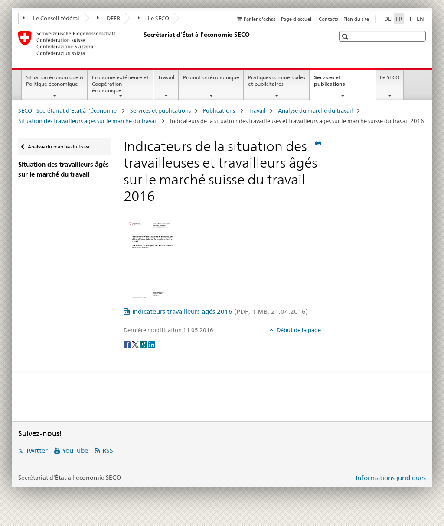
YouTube (75, 450)
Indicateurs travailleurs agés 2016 (220, 311)
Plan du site (356, 19)
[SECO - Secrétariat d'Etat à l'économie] (141, 43)
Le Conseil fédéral (51, 18)
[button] (346, 36)
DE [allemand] (387, 18)
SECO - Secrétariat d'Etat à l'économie (68, 110)
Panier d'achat (259, 19)
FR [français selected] (399, 18)
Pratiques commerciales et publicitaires (276, 80)
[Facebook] (128, 344)
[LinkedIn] (151, 344)
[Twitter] (136, 344)
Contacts (328, 19)
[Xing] (144, 344)
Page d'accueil (297, 19)
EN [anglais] (420, 18)
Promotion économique (211, 77)
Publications (219, 110)
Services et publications (338, 83)
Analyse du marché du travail (315, 110)
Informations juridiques (391, 478)
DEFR (109, 18)
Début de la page (298, 329)
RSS (107, 450)
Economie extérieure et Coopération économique (120, 84)
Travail (166, 77)
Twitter (37, 450)
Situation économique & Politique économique (54, 80)
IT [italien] (409, 18)
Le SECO (153, 18)
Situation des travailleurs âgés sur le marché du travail (88, 120)
